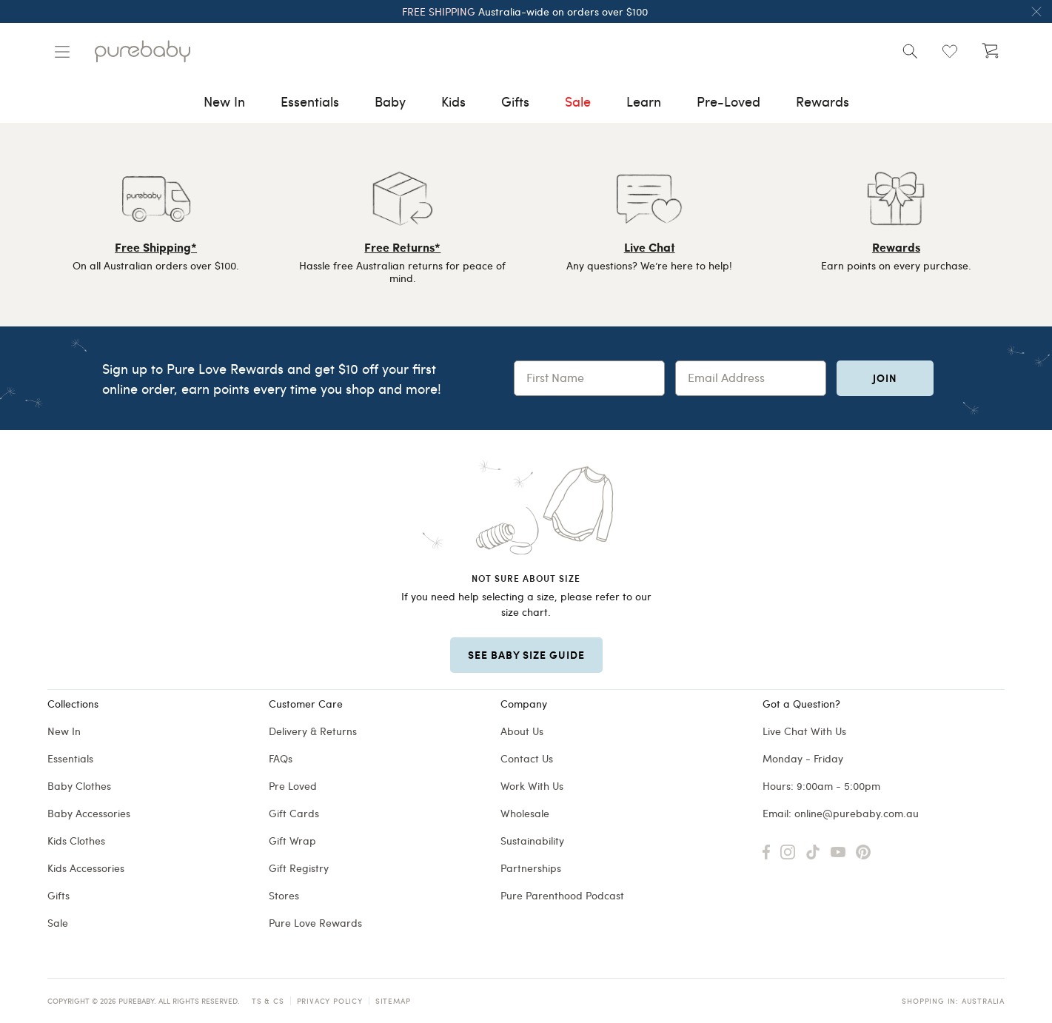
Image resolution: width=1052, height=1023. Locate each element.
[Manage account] (62, 52)
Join (885, 377)
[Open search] (910, 51)
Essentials (70, 758)
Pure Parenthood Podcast (562, 895)
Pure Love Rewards (315, 923)
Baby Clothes (79, 786)
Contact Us (526, 758)
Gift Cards (294, 813)
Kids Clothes (76, 841)
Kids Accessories (85, 868)
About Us (521, 731)
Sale (57, 923)
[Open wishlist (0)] (950, 51)
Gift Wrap (292, 841)
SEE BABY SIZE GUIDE (526, 654)
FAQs (280, 758)
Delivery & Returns (313, 731)
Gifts (58, 895)
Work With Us (531, 786)
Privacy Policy (330, 1001)
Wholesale (524, 813)
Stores (284, 895)
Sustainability (532, 841)
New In (64, 731)
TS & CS (268, 1001)
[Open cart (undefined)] (990, 51)
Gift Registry (299, 868)
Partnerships (530, 868)
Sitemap (393, 1001)
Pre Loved (293, 786)
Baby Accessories (88, 813)
